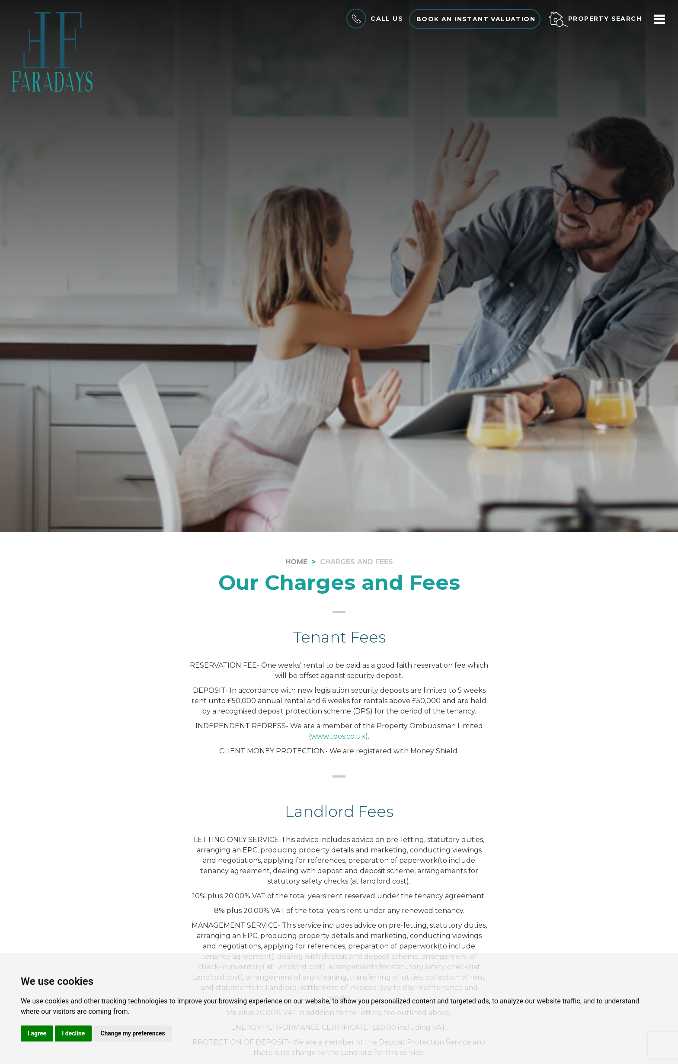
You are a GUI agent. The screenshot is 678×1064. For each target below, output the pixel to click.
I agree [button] (37, 1033)
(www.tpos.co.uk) (338, 736)
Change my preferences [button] (132, 1033)
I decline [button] (73, 1033)
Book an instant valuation (475, 19)
